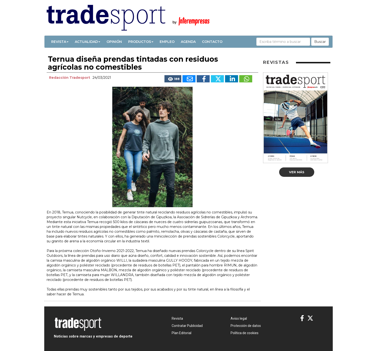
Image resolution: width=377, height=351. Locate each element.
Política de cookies (244, 333)
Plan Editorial (181, 333)
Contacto (212, 42)
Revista (60, 42)
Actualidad (87, 42)
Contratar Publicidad (187, 326)
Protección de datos (246, 326)
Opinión (114, 42)
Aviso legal (239, 318)
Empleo (167, 42)
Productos (140, 42)
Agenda (188, 42)
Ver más (296, 172)
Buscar (320, 42)
